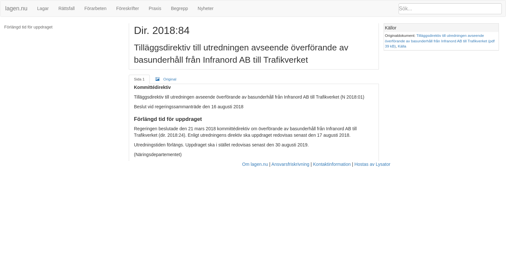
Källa (402, 46)
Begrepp (179, 8)
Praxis (155, 8)
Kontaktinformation (332, 164)
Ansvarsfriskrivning (290, 164)
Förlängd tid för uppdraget (28, 27)
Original (166, 79)
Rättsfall (66, 8)
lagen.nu (16, 8)
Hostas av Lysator (372, 164)
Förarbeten (95, 8)
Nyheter (206, 8)
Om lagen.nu (255, 164)
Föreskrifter (127, 8)
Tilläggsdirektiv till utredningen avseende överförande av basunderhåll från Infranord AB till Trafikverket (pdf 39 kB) (440, 40)
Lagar (43, 8)
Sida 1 (139, 79)
